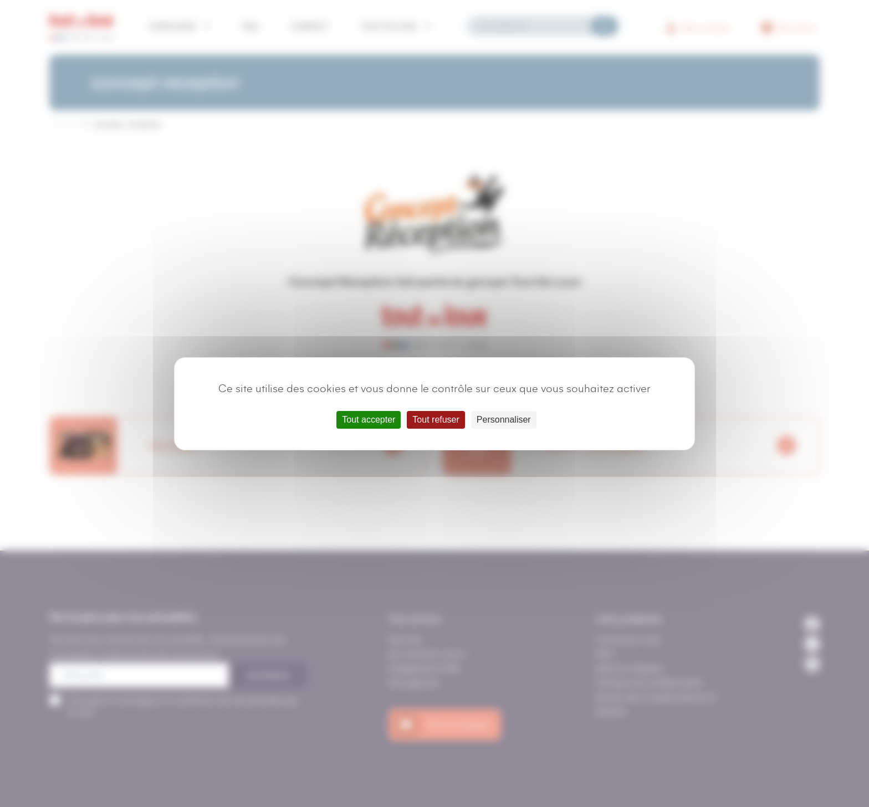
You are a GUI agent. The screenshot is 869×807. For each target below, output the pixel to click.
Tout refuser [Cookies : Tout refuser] (435, 419)
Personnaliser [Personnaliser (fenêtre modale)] (504, 419)
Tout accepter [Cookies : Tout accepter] (368, 419)
